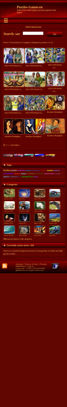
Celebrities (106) (24, 344)
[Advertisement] (33, 179)
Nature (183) (55, 356)
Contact (19, 398)
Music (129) (40, 356)
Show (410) (40, 368)
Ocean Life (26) (9, 368)
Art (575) (24, 331)
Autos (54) (40, 331)
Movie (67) (24, 356)
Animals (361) (9, 331)
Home (28, 27)
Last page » (15, 145)
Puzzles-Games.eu (30, 7)
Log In (30, 400)
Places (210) (24, 368)
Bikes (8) (55, 331)
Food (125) (55, 344)
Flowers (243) (40, 344)
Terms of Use (31, 398)
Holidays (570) (9, 356)
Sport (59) (55, 368)
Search (34, 27)
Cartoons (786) (9, 344)
